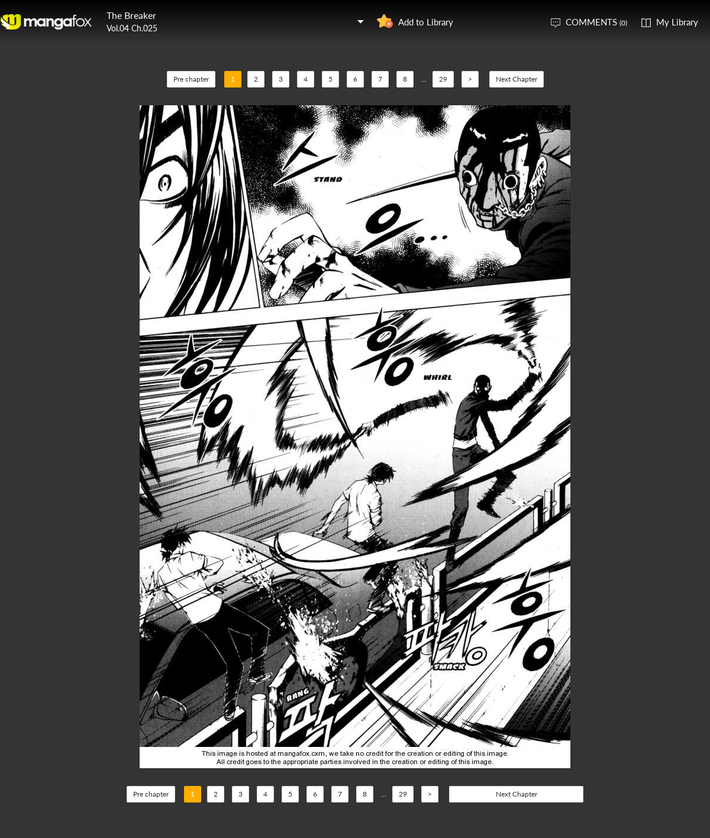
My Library (677, 22)
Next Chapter (516, 79)
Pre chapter (191, 79)
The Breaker (131, 15)
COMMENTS (596, 22)
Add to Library (425, 22)
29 (443, 79)
